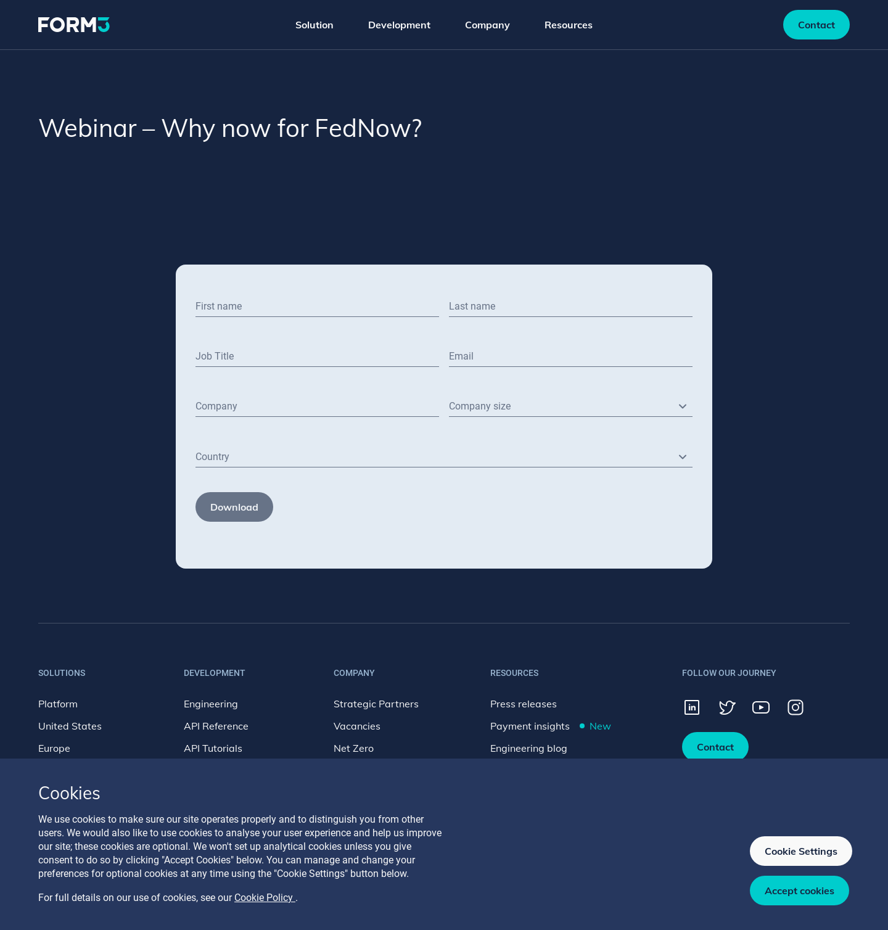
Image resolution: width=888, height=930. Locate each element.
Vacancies (357, 726)
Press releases (523, 704)
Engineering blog (528, 748)
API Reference (216, 726)
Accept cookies (799, 890)
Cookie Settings (801, 851)
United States (70, 726)
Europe (54, 748)
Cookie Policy (264, 897)
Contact (816, 25)
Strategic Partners (376, 704)
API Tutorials (213, 748)
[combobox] (571, 406)
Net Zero (354, 748)
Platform (58, 704)
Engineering (211, 704)
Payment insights (550, 726)
